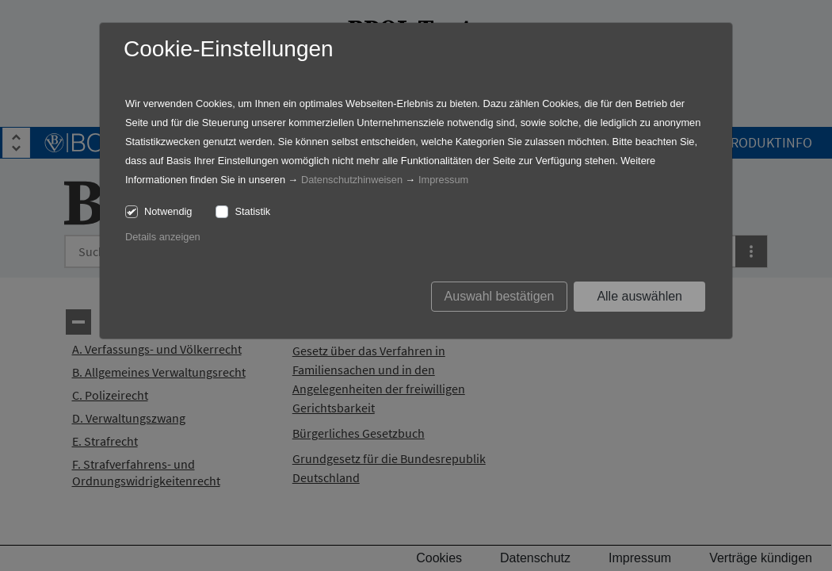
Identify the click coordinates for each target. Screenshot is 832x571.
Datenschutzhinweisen (352, 180)
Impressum (443, 180)
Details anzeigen (162, 237)
